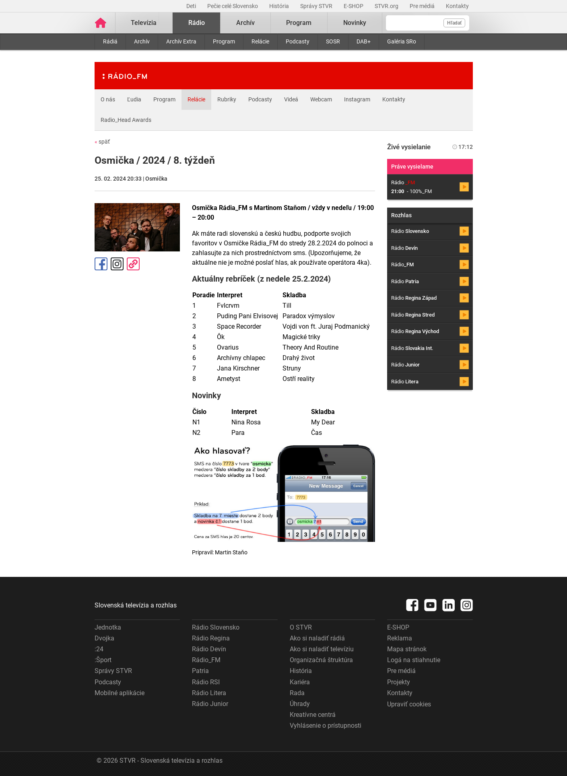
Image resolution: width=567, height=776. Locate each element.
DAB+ (364, 41)
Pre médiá (423, 6)
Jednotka (108, 627)
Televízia (144, 23)
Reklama (399, 638)
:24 (99, 649)
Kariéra (300, 682)
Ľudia (134, 99)
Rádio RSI (206, 682)
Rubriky (226, 99)
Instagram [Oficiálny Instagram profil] (117, 263)
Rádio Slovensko (215, 627)
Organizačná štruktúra (321, 660)
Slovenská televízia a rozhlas (136, 605)
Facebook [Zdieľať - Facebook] (101, 263)
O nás (108, 99)
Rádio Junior (210, 704)
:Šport (103, 660)
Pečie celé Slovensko (233, 6)
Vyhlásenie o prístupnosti (325, 725)
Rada (297, 693)
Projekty (398, 682)
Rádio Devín (209, 649)
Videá (291, 99)
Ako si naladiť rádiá (317, 638)
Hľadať (454, 23)
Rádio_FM (206, 660)
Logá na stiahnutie (413, 660)
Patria (200, 671)
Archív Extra (181, 41)
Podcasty (297, 41)
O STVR (301, 627)
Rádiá (110, 41)
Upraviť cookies (409, 704)
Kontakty (457, 6)
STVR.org (387, 6)
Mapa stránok (407, 649)
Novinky (354, 23)
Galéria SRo (401, 41)
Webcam (321, 99)
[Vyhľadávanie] (427, 23)
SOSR (333, 41)
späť (102, 141)
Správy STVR (317, 6)
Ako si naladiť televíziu (322, 649)
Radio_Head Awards (126, 120)
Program (224, 41)
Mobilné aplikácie (119, 693)
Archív (142, 41)
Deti (191, 6)
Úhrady (300, 704)
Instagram (357, 99)
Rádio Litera (209, 693)
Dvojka (104, 638)
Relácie (260, 41)
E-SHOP (354, 6)
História (279, 6)
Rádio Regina (211, 638)
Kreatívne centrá (313, 714)
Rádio (196, 23)
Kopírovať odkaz (133, 263)
